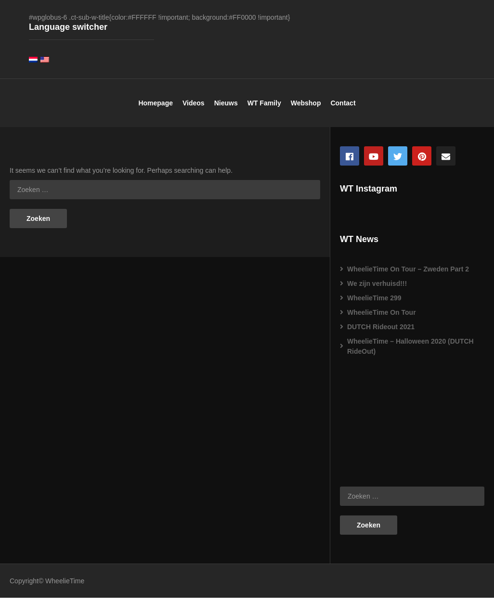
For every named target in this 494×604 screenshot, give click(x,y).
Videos (193, 109)
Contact (342, 109)
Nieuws (226, 109)
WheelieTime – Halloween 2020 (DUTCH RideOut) (410, 352)
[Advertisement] (388, 424)
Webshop (306, 109)
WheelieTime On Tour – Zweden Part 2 (408, 275)
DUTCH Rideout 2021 (381, 333)
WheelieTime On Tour (381, 318)
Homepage (155, 109)
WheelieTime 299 (374, 304)
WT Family (264, 109)
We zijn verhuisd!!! (377, 290)
